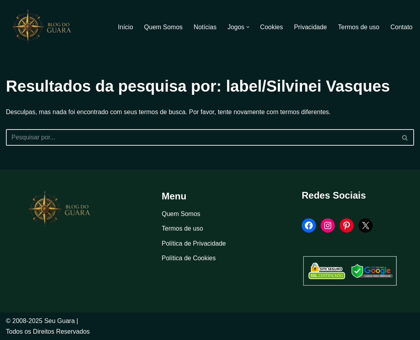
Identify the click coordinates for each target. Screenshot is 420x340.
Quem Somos (163, 27)
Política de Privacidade (194, 243)
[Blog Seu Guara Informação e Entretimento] (45, 27)
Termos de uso (358, 27)
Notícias (205, 27)
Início (125, 27)
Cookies (271, 27)
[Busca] (201, 137)
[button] (247, 27)
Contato (401, 27)
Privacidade (310, 27)
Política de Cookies (189, 258)
